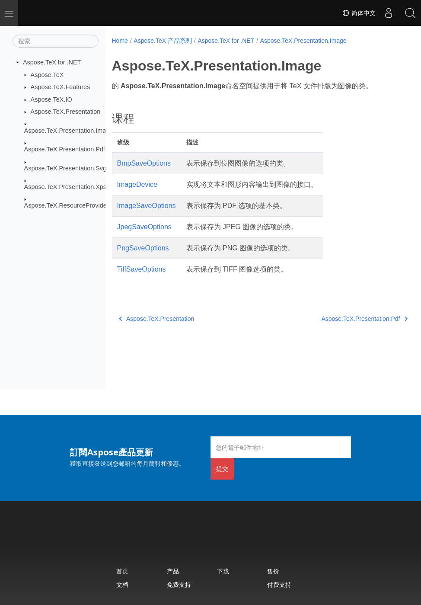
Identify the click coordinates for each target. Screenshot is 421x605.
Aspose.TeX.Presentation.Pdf (64, 149)
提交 (222, 468)
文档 (122, 584)
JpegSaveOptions (144, 226)
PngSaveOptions (143, 248)
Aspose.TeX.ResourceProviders (68, 205)
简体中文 (359, 13)
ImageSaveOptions (146, 205)
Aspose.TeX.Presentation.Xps (65, 186)
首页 (122, 571)
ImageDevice (137, 184)
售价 (273, 571)
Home (120, 40)
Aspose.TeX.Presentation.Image (68, 130)
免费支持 (179, 584)
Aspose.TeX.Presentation (66, 111)
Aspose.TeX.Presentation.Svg (65, 167)
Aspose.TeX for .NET (52, 62)
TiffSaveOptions (141, 269)
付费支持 (279, 584)
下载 (223, 571)
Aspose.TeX (47, 74)
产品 (173, 571)
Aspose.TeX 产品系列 (163, 40)
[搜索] (56, 41)
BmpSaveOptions (144, 163)
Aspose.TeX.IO (51, 99)
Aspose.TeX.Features (60, 86)
